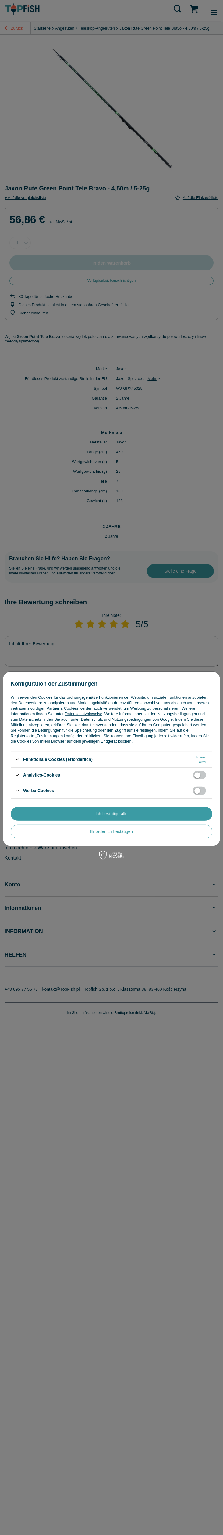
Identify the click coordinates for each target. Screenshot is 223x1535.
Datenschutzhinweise (83, 713)
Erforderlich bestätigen (111, 831)
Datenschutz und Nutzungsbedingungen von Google (127, 719)
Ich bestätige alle (111, 813)
